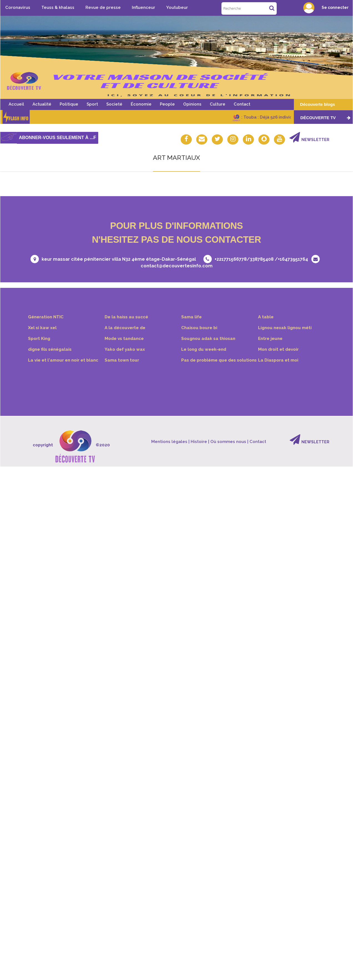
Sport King (39, 338)
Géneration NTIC (46, 317)
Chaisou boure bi (199, 328)
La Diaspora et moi (278, 360)
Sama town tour (122, 360)
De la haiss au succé (126, 317)
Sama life (191, 317)
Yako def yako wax (125, 349)
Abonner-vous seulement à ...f (57, 137)
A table (266, 317)
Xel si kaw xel (42, 328)
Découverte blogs (317, 104)
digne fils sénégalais (50, 349)
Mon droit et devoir (279, 349)
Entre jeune (270, 338)
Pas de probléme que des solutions (219, 360)
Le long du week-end (204, 349)
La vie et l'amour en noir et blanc (63, 360)
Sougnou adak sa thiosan (208, 338)
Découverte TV (325, 117)
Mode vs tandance (124, 338)
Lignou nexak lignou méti (285, 328)
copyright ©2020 (71, 445)
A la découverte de (125, 328)
